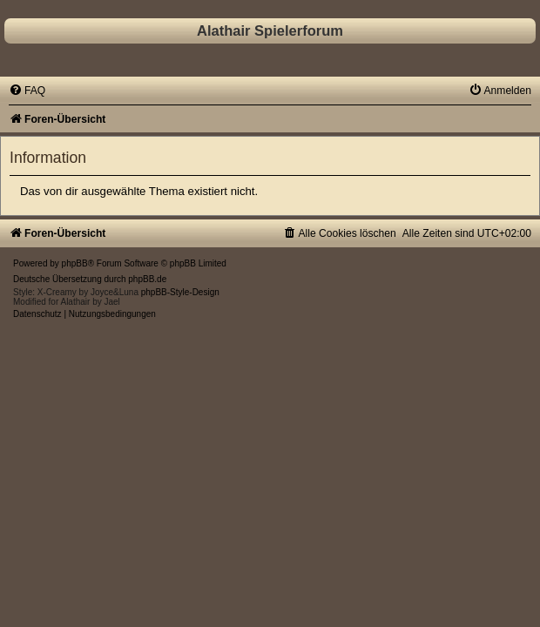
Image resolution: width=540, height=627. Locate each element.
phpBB (75, 263)
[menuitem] (27, 90)
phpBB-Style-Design (180, 292)
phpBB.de (147, 279)
